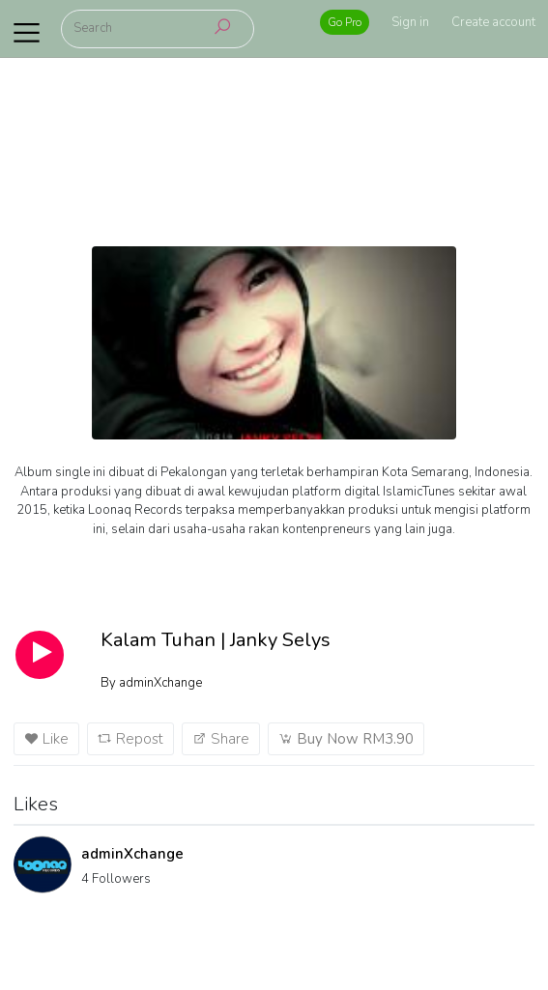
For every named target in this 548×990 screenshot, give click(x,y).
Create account (493, 22)
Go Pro (344, 22)
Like (46, 739)
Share (220, 739)
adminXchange (132, 853)
